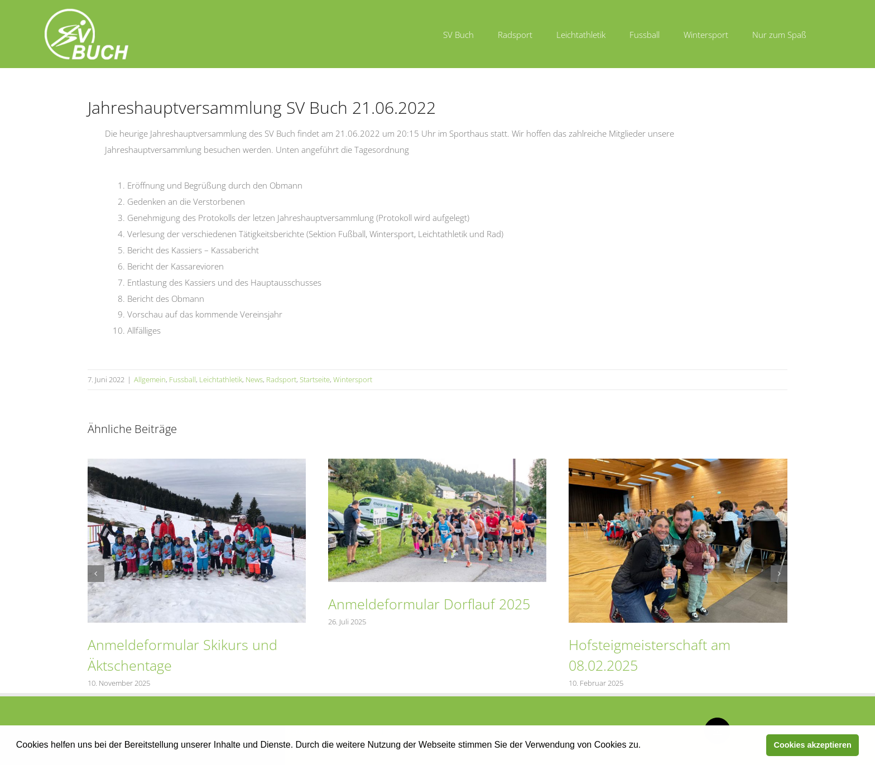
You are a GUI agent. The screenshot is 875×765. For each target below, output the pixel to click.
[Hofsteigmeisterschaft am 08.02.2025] (678, 464)
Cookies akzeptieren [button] (813, 744)
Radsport (281, 379)
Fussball (182, 379)
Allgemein (150, 379)
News (254, 379)
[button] (645, 746)
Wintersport (352, 379)
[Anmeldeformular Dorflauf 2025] (437, 464)
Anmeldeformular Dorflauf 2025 (429, 603)
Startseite (315, 379)
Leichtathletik (220, 379)
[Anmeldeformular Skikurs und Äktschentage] (197, 464)
